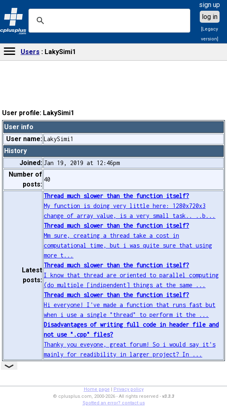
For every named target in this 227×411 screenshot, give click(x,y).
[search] (108, 21)
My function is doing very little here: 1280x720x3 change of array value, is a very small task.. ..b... (129, 205)
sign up (209, 5)
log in (210, 17)
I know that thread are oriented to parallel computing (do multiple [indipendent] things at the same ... (131, 275)
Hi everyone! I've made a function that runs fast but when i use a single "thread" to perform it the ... (129, 304)
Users (30, 52)
